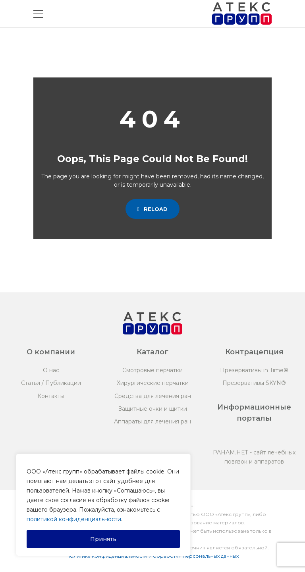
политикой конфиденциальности (74, 519)
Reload (152, 209)
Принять (103, 539)
